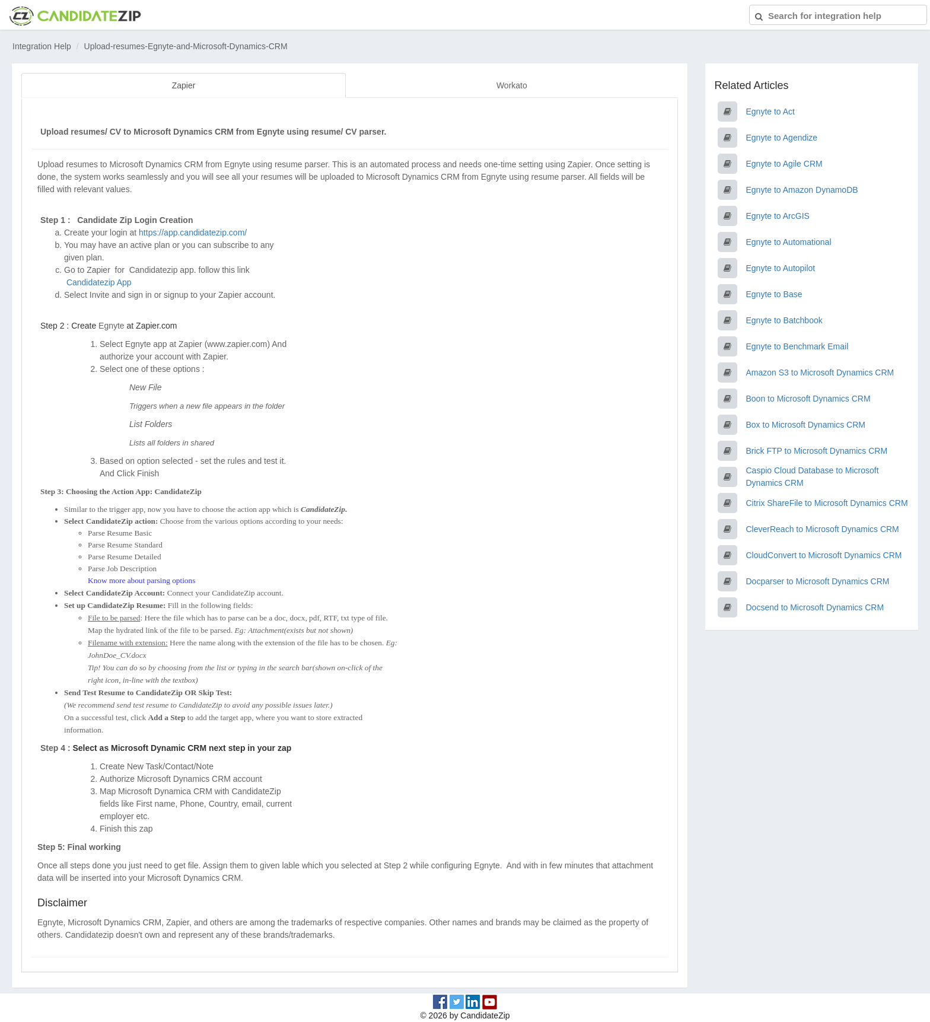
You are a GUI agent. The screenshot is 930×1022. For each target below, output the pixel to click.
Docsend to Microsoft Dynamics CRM (815, 607)
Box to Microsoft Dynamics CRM (805, 424)
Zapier (184, 85)
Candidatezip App (100, 281)
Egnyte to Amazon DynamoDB (802, 190)
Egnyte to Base (774, 294)
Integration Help (41, 46)
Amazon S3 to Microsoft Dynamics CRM (820, 372)
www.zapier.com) (238, 343)
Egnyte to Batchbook (784, 320)
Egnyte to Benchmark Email (797, 346)
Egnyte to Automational (789, 242)
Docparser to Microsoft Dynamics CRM (818, 581)
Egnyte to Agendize (782, 137)
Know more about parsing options (141, 579)
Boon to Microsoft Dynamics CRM (808, 398)
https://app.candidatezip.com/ (193, 232)
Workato (511, 85)
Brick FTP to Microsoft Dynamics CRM (817, 451)
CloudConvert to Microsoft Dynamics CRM (824, 555)
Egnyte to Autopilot (781, 268)
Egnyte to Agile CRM (784, 163)
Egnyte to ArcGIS (778, 216)
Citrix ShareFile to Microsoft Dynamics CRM (827, 503)
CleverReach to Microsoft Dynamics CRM (822, 529)
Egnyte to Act (770, 111)
